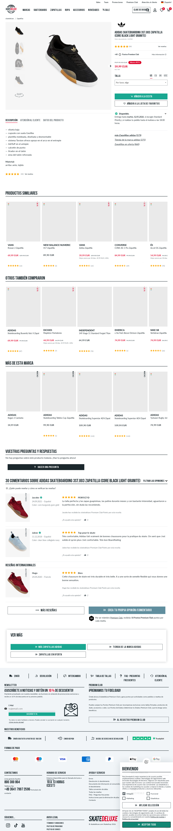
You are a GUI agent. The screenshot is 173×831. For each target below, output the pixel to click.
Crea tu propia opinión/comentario (127, 610)
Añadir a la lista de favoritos (141, 103)
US (151, 75)
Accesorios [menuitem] (79, 10)
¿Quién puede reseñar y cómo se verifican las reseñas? (31, 488)
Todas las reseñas (95, 792)
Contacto (92, 800)
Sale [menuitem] (106, 10)
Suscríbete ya (31, 714)
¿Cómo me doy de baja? (16, 722)
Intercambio (72, 676)
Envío (14, 676)
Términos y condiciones (55, 823)
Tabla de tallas (100, 676)
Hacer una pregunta (46, 467)
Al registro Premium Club (128, 719)
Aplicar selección (146, 805)
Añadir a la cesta (141, 96)
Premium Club (116, 618)
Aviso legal (52, 817)
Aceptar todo (146, 824)
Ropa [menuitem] (67, 10)
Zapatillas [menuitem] (56, 10)
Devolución (43, 676)
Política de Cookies (53, 829)
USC (165, 75)
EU (155, 75)
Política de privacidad (54, 826)
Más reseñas (46, 610)
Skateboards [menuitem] (40, 10)
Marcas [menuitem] (26, 10)
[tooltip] (165, 54)
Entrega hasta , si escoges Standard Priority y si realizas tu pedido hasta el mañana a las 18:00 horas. (141, 118)
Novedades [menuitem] (93, 10)
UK (160, 75)
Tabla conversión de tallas (98, 789)
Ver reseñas (162, 46)
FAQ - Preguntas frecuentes (99, 795)
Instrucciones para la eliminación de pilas (104, 797)
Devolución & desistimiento (99, 781)
